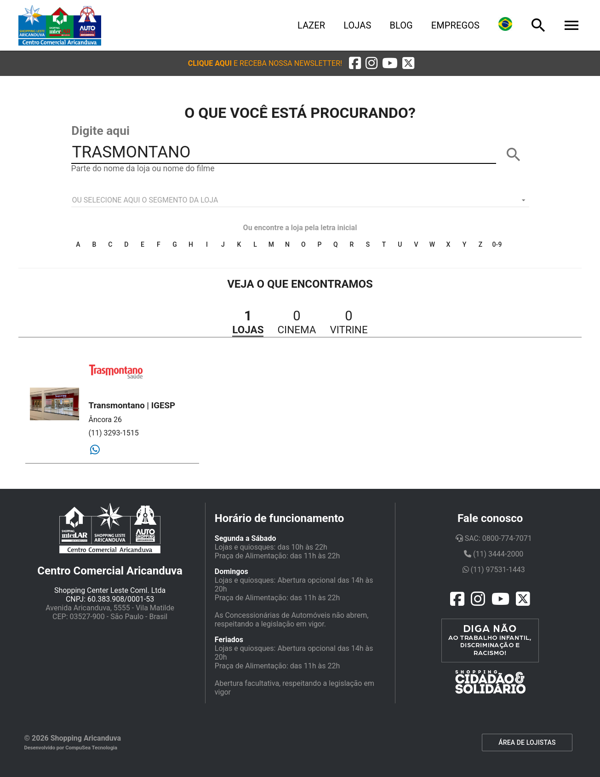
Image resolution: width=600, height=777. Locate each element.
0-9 (497, 244)
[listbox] (300, 200)
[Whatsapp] (95, 450)
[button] (265, 63)
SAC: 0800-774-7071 (494, 538)
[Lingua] (505, 25)
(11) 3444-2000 (493, 554)
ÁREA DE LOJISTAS (526, 742)
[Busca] (538, 25)
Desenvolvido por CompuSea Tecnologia (71, 748)
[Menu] (571, 25)
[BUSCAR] (513, 154)
